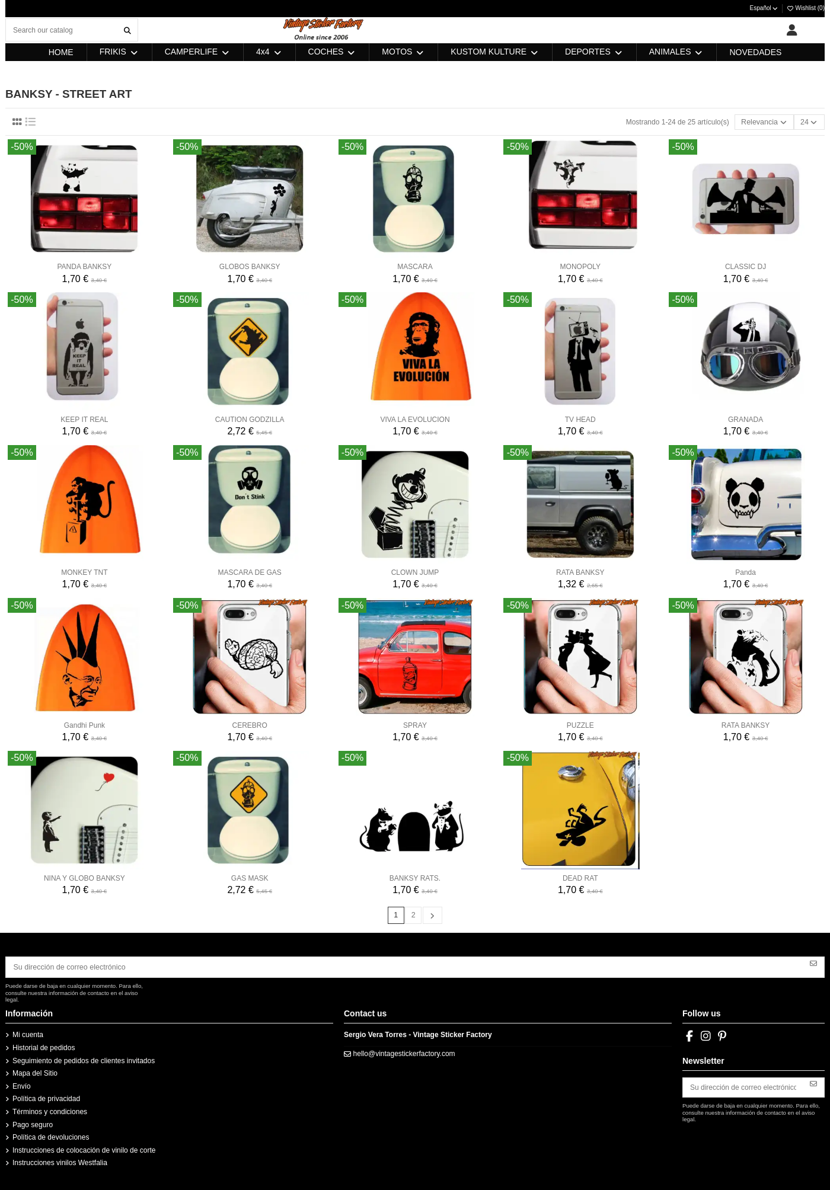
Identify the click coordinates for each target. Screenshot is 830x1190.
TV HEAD (580, 419)
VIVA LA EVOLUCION (414, 419)
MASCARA (414, 266)
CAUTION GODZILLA (250, 419)
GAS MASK (250, 878)
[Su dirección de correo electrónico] (404, 966)
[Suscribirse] (813, 962)
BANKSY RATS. (415, 878)
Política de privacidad (46, 1097)
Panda (745, 572)
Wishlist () (805, 8)
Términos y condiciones (49, 1110)
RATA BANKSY (580, 572)
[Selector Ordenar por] (766, 121)
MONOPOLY (580, 266)
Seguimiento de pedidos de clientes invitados (83, 1058)
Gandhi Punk (84, 725)
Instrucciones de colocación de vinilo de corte (83, 1148)
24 (810, 121)
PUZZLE (580, 725)
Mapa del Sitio (35, 1071)
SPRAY (415, 725)
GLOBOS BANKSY (249, 266)
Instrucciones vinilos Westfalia (59, 1161)
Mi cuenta (27, 1033)
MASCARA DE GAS (250, 572)
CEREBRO (249, 725)
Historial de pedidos (43, 1046)
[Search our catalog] (127, 29)
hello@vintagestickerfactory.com (404, 1052)
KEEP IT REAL (84, 419)
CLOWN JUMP (415, 572)
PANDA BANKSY (84, 266)
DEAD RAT (580, 878)
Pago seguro (32, 1122)
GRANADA (745, 419)
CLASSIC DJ (745, 266)
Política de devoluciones (50, 1135)
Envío (21, 1084)
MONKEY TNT (84, 572)
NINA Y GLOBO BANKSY (84, 878)
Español (764, 8)
